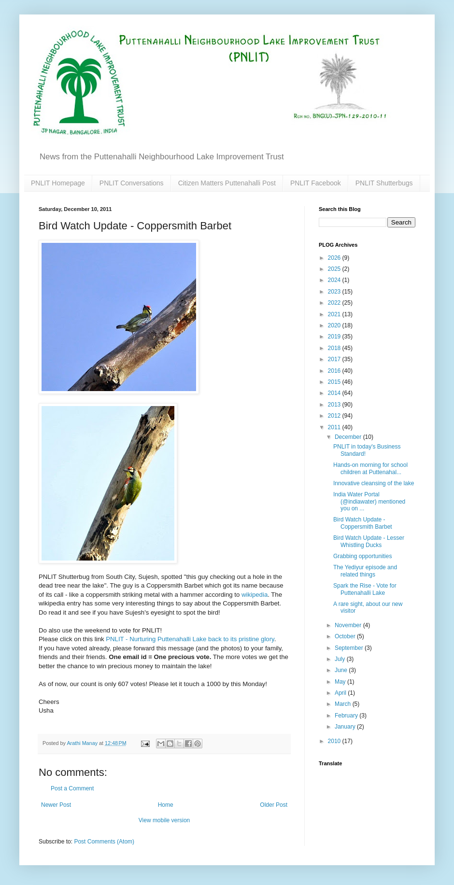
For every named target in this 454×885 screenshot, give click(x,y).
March (344, 704)
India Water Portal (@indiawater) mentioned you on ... (369, 501)
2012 (335, 415)
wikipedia (254, 594)
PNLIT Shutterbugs (384, 183)
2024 (335, 280)
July (341, 659)
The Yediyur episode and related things (365, 570)
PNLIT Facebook (315, 183)
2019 (335, 336)
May (341, 681)
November (349, 625)
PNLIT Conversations (131, 183)
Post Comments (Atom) (104, 841)
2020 (335, 325)
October (346, 636)
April (341, 692)
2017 (335, 359)
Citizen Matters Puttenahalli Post (227, 183)
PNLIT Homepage (58, 183)
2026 (335, 257)
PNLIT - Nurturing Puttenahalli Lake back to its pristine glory (190, 639)
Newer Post (56, 804)
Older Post (273, 804)
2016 (335, 370)
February (347, 715)
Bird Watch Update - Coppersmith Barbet (362, 523)
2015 (335, 382)
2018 (335, 348)
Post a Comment (72, 788)
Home (165, 804)
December (349, 437)
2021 (335, 314)
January (346, 726)
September (350, 648)
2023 (335, 291)
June (342, 670)
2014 (335, 393)
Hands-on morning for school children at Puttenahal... (370, 468)
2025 (335, 269)
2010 (335, 741)
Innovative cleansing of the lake (373, 483)
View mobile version (164, 820)
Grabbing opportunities (362, 556)
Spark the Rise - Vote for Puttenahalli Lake (365, 589)
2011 (335, 427)
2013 (335, 404)
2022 (335, 302)
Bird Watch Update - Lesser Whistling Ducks (368, 541)
